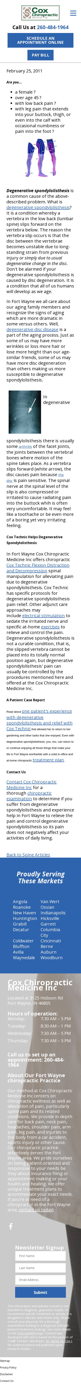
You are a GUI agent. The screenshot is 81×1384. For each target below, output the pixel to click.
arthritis (25, 446)
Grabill (20, 924)
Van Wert (50, 901)
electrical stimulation (43, 615)
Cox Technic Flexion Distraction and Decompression (38, 568)
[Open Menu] (73, 13)
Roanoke (22, 907)
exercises (50, 627)
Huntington (25, 918)
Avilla (18, 952)
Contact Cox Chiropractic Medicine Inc (31, 784)
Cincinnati (51, 941)
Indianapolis (53, 913)
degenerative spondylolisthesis (38, 207)
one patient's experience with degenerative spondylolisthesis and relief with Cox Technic (39, 719)
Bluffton (21, 946)
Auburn (49, 952)
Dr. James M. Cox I (59, 1341)
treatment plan (48, 760)
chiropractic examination (29, 796)
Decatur (21, 929)
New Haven (24, 913)
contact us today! (36, 1210)
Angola (20, 901)
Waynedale (24, 957)
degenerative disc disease (32, 329)
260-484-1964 (52, 27)
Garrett (48, 924)
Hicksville (50, 918)
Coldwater (23, 941)
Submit (40, 1292)
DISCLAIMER (26, 1333)
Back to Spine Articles (28, 855)
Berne (47, 946)
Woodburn (52, 957)
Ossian (47, 907)
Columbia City (50, 932)
